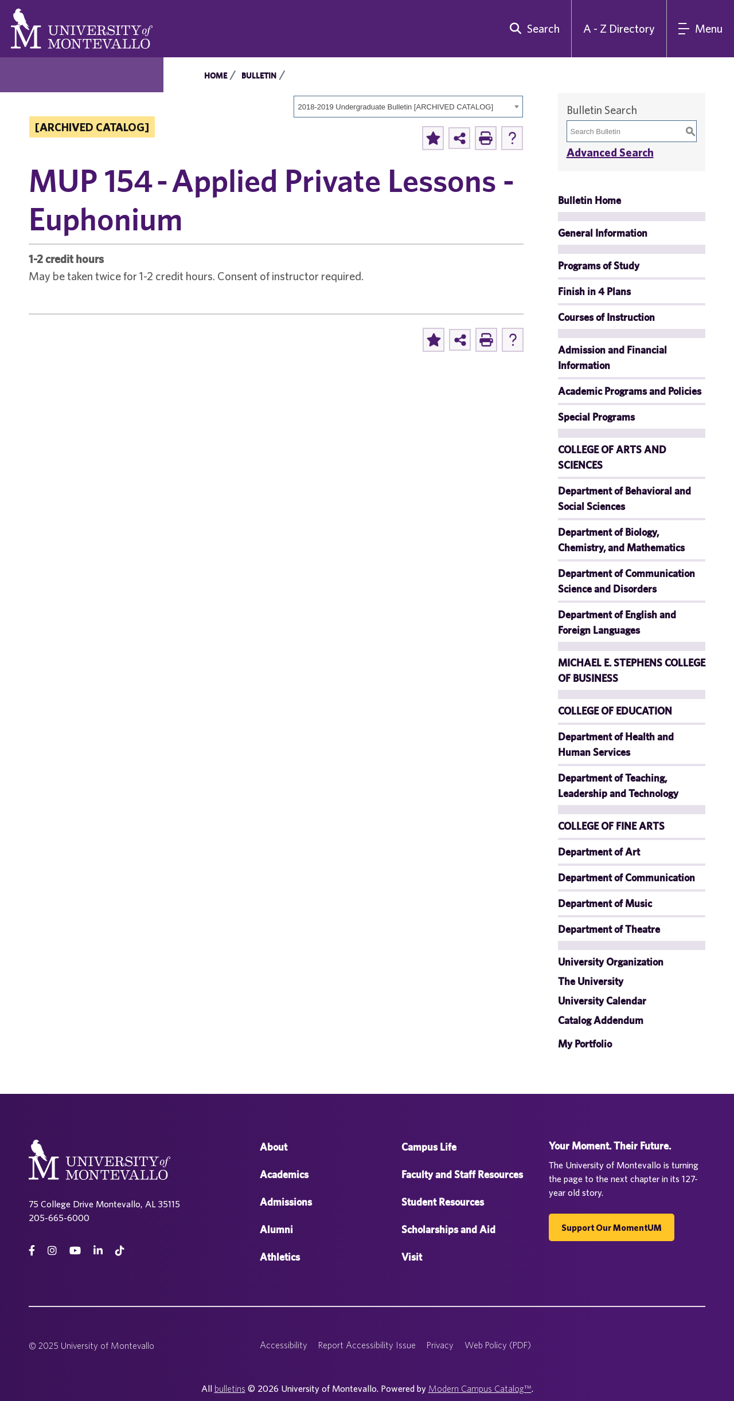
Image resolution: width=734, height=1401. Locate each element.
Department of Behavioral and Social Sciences (624, 498)
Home (215, 75)
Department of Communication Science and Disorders (626, 581)
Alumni (276, 1229)
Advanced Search (610, 152)
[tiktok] (119, 1250)
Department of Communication (626, 878)
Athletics (280, 1257)
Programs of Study (598, 266)
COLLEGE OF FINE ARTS (611, 826)
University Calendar (602, 1001)
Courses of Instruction (606, 317)
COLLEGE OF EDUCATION (615, 711)
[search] (532, 28)
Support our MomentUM (611, 1227)
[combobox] (408, 106)
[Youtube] (75, 1250)
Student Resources (442, 1202)
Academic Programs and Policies (629, 391)
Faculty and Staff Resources (462, 1174)
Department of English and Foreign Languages (617, 622)
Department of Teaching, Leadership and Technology (618, 785)
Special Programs (596, 417)
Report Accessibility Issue (367, 1345)
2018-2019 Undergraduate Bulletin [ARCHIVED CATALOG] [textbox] (396, 107)
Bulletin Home (589, 200)
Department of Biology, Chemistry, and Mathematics (621, 540)
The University (590, 981)
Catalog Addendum (600, 1020)
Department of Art (599, 852)
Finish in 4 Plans (594, 291)
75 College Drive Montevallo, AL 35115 (104, 1204)
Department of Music (605, 903)
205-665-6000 (59, 1217)
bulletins (229, 1388)
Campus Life (428, 1147)
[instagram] (52, 1250)
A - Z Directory (619, 28)
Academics (284, 1174)
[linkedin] (98, 1250)
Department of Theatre (609, 929)
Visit (411, 1257)
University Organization (610, 962)
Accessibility (283, 1345)
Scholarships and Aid (448, 1229)
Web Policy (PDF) (497, 1345)
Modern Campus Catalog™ (480, 1388)
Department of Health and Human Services (616, 744)
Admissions (286, 1202)
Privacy (440, 1345)
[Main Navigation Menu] (700, 29)
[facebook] (32, 1250)
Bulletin (258, 75)
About (273, 1147)
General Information (602, 233)
